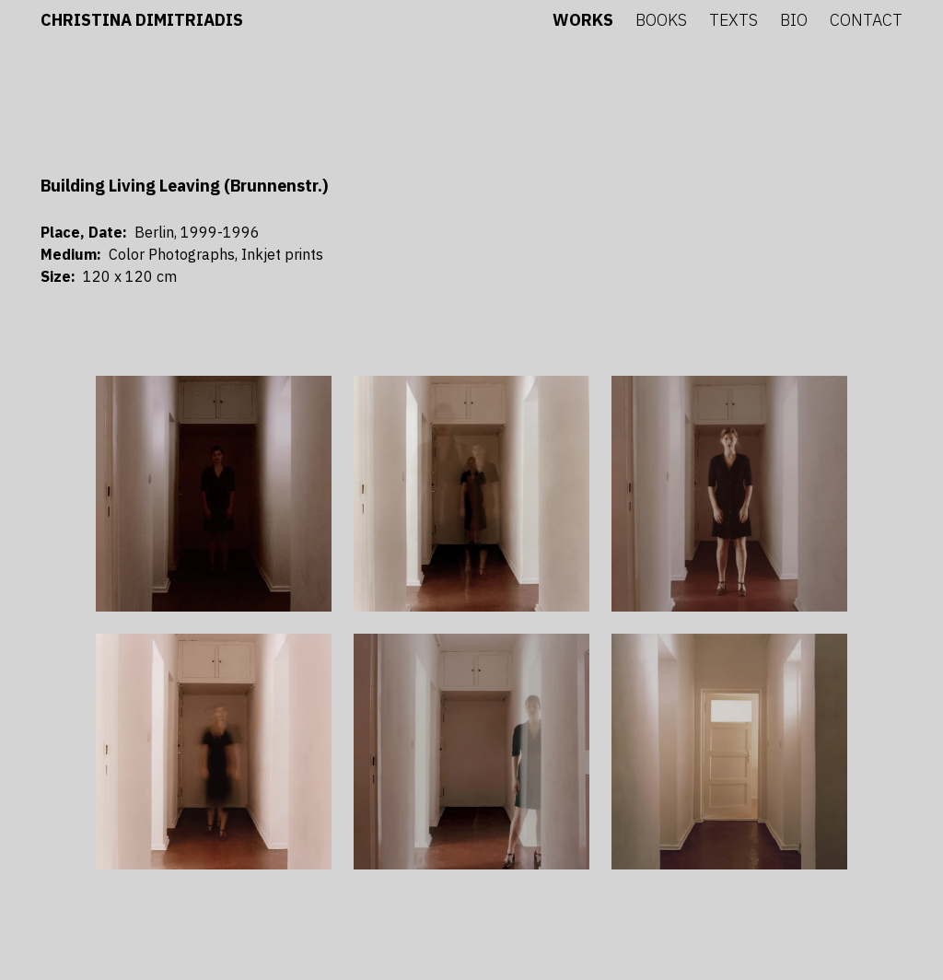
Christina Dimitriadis (142, 19)
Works (583, 19)
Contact (866, 19)
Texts (733, 19)
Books (661, 19)
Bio (794, 19)
